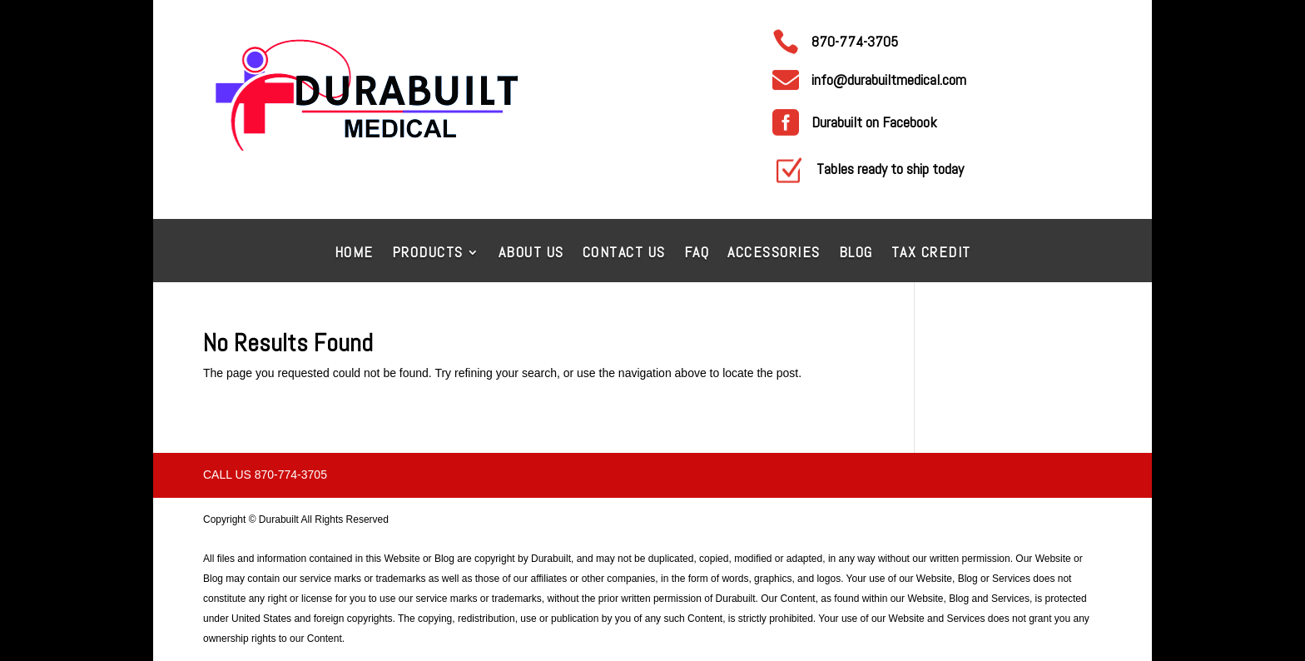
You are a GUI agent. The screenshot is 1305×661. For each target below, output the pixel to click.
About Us (531, 253)
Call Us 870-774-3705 (265, 474)
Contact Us (624, 253)
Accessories (774, 253)
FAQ (697, 253)
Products (428, 253)
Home (354, 253)
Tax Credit (931, 253)
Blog (856, 253)
